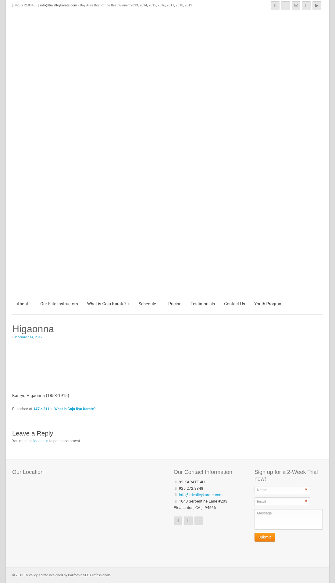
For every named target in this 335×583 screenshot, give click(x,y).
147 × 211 (41, 409)
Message (264, 513)
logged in (41, 441)
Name (262, 490)
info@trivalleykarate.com (58, 5)
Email (261, 501)
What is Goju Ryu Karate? (74, 409)
